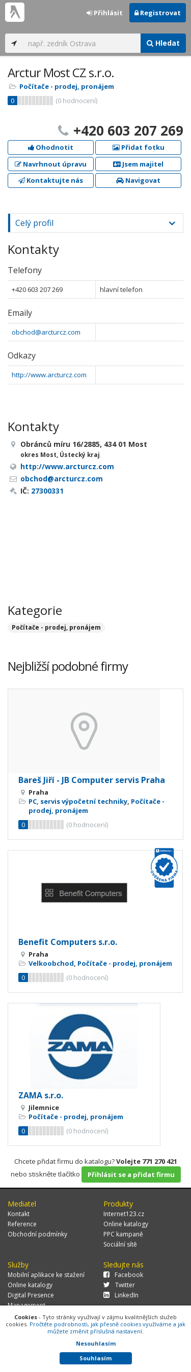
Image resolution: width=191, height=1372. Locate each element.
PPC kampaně (123, 1234)
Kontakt (19, 1214)
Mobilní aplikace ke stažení (46, 1274)
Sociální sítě (120, 1244)
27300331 (47, 491)
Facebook (123, 1274)
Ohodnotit (50, 147)
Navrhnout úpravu (51, 164)
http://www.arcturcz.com (49, 374)
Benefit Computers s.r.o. (67, 942)
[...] (81, 43)
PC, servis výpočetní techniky (78, 801)
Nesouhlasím (96, 1343)
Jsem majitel (138, 164)
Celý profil (34, 222)
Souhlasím (95, 1358)
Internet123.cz (123, 1214)
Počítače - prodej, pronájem (66, 86)
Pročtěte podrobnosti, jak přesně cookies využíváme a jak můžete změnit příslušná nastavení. (107, 1327)
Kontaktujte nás (50, 180)
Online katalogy (125, 1224)
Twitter (119, 1285)
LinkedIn (121, 1295)
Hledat (163, 43)
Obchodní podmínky (37, 1234)
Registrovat (157, 12)
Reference (22, 1224)
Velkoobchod (51, 963)
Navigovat (138, 180)
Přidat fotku (139, 147)
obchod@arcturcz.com (46, 332)
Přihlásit (105, 12)
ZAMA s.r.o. (40, 1095)
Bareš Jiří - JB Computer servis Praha (91, 780)
